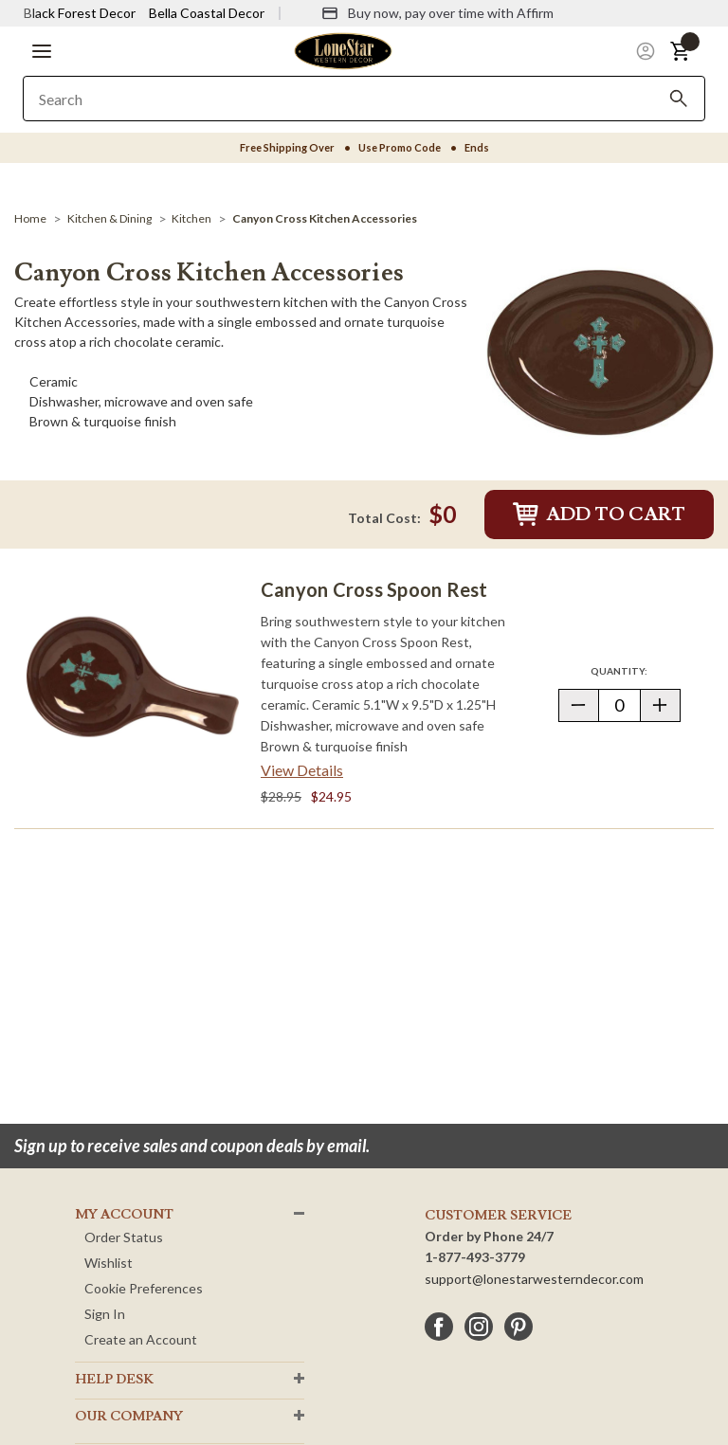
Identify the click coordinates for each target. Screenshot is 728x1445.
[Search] (679, 98)
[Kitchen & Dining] (109, 218)
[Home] (30, 218)
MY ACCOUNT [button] (124, 1214)
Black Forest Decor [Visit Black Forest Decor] (80, 13)
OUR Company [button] (129, 1416)
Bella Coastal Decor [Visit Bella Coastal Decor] (206, 13)
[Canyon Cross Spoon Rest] (133, 676)
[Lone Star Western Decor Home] (343, 50)
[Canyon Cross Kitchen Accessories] (324, 218)
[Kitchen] (191, 218)
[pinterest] (518, 1326)
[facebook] (439, 1326)
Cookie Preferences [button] (143, 1288)
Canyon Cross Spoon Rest (374, 589)
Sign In (104, 1314)
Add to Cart (599, 514)
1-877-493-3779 (475, 1257)
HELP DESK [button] (114, 1379)
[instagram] (478, 1326)
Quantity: (635, 670)
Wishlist (108, 1263)
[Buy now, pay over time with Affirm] (437, 13)
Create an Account (140, 1339)
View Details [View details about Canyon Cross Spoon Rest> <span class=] (302, 770)
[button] (42, 51)
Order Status (123, 1237)
